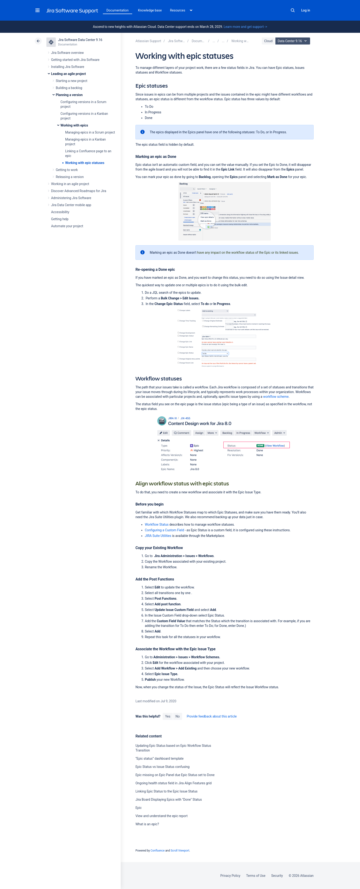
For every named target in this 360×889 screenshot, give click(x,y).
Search (292, 10)
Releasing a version (70, 177)
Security (277, 876)
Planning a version (69, 95)
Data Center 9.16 (293, 41)
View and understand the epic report (161, 816)
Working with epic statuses (84, 163)
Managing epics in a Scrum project (90, 132)
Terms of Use (255, 876)
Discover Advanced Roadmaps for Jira (78, 191)
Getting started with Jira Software (75, 60)
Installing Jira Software (67, 67)
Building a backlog (69, 88)
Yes (167, 716)
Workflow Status (157, 524)
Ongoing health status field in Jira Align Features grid (173, 783)
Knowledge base (150, 10)
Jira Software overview (67, 53)
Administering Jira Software (71, 198)
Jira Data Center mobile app (71, 205)
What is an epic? (147, 824)
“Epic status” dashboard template (159, 758)
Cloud (268, 41)
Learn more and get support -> (245, 27)
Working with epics (74, 125)
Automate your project (67, 226)
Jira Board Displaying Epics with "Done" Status (168, 799)
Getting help (59, 219)
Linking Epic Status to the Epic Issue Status (166, 791)
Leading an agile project (68, 74)
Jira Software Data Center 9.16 (80, 40)
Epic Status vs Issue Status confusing (162, 767)
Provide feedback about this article (212, 716)
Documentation (117, 10)
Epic (138, 808)
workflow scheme (276, 396)
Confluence (157, 850)
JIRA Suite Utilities (158, 536)
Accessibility (60, 212)
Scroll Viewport (180, 850)
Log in (305, 10)
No (178, 716)
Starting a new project (71, 81)
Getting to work (67, 170)
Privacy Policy (230, 876)
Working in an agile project (70, 184)
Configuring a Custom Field (164, 530)
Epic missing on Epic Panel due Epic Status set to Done (174, 775)
